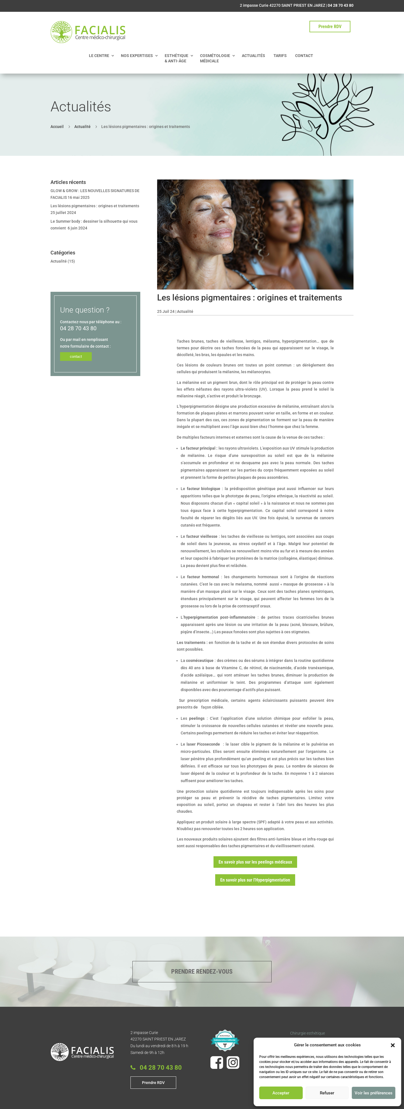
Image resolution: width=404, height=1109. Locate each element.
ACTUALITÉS (253, 55)
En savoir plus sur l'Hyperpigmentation (255, 880)
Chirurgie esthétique (307, 1033)
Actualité (82, 125)
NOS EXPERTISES (137, 55)
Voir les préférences (373, 1093)
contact (76, 356)
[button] (393, 1045)
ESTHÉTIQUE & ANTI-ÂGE (176, 58)
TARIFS (280, 55)
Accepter (280, 1093)
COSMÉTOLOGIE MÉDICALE (215, 58)
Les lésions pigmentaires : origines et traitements (94, 206)
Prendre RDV (329, 26)
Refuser (327, 1093)
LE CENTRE (99, 55)
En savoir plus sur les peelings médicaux (255, 862)
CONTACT (304, 55)
